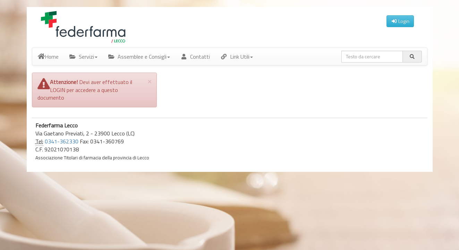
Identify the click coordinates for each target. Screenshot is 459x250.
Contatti (195, 56)
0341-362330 (61, 141)
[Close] (149, 81)
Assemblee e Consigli (139, 56)
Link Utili (236, 56)
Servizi (83, 56)
